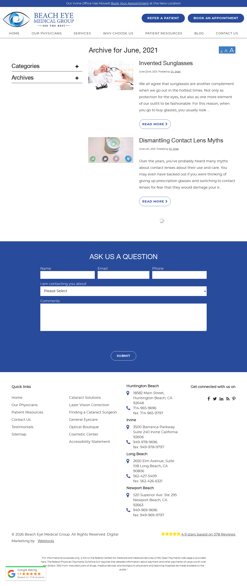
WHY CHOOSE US (118, 33)
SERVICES (82, 33)
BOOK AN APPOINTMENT (216, 18)
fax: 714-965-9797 (148, 413)
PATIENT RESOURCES (163, 33)
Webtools (46, 541)
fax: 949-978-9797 (148, 447)
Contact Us (21, 420)
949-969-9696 (141, 510)
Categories (26, 66)
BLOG (199, 33)
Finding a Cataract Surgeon (93, 412)
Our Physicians (25, 405)
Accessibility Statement (89, 442)
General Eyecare (83, 420)
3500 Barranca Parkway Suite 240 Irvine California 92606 (152, 432)
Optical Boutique (84, 427)
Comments (50, 301)
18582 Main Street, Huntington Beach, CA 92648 (149, 398)
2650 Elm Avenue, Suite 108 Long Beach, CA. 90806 (150, 466)
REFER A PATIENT (163, 18)
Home (17, 398)
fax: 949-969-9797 (148, 515)
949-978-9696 (141, 442)
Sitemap (19, 434)
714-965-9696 (141, 408)
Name (46, 268)
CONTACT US (227, 33)
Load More (161, 220)
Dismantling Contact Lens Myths (181, 140)
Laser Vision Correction (89, 405)
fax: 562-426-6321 (147, 481)
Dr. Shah (176, 72)
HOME (14, 33)
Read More (155, 124)
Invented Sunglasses (166, 63)
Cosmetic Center (83, 434)
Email (103, 268)
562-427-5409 (141, 476)
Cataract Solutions (85, 398)
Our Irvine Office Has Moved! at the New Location (123, 3)
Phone (158, 268)
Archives (23, 77)
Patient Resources (27, 412)
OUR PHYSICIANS (47, 33)
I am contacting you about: (64, 284)
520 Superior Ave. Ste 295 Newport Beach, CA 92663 (151, 500)
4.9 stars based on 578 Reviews (198, 534)
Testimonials (22, 427)
